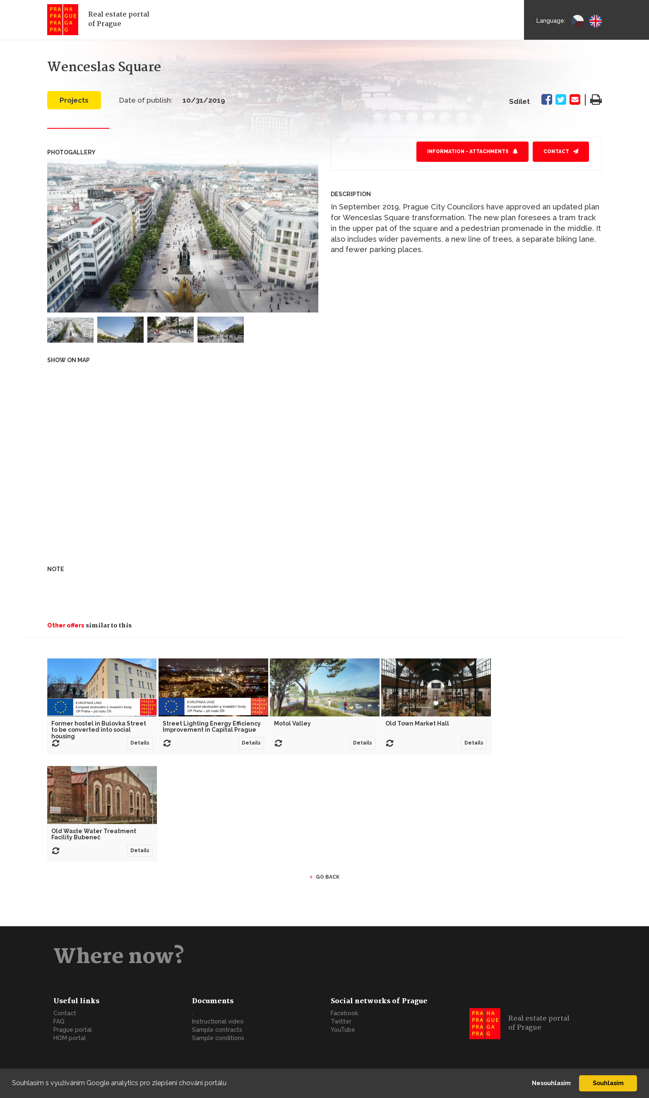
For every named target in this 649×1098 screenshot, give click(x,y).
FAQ (59, 1021)
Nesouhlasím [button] (551, 1082)
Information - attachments (468, 151)
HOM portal (69, 1038)
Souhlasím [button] (608, 1082)
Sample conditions (218, 1038)
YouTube (343, 1029)
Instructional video (218, 1021)
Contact (556, 151)
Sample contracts (217, 1029)
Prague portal (72, 1029)
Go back (327, 877)
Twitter (341, 1021)
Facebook (344, 1013)
